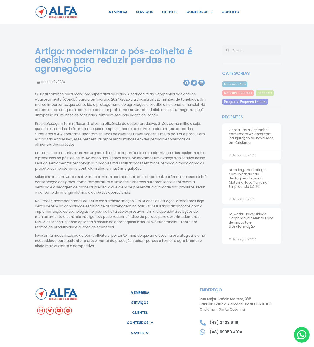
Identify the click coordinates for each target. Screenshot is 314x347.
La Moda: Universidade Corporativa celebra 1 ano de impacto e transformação (251, 220)
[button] (186, 83)
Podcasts (265, 93)
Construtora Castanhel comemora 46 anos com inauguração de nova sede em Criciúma (251, 136)
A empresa (118, 11)
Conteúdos (199, 12)
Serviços (144, 11)
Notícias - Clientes (238, 93)
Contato (230, 11)
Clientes (170, 11)
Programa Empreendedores (245, 102)
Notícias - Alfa (235, 84)
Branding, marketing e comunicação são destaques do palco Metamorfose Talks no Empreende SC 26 (248, 178)
